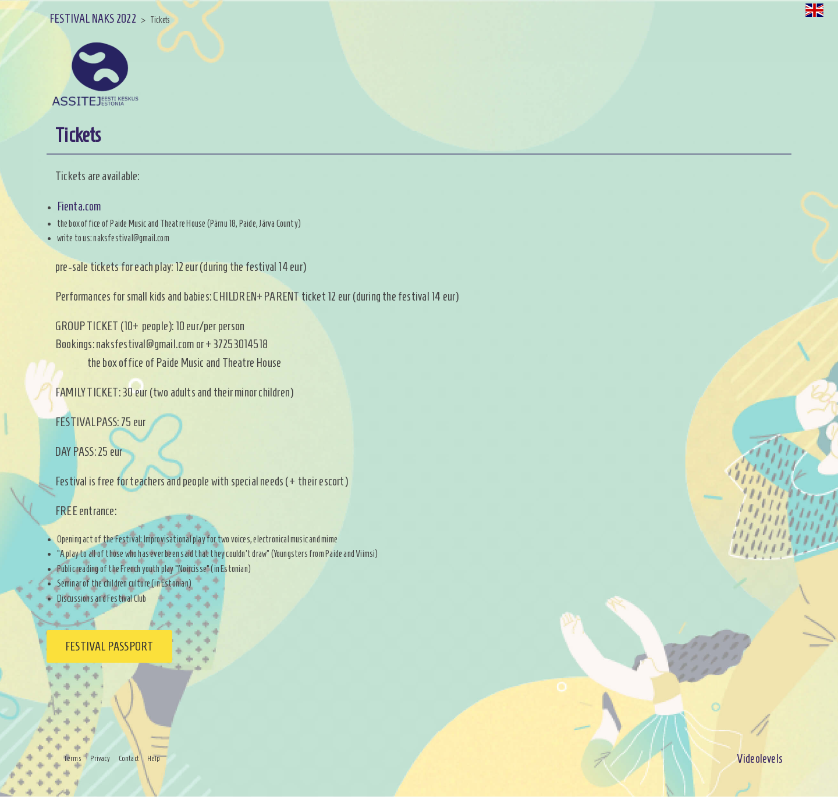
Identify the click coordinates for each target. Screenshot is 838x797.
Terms (72, 759)
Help (154, 759)
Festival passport (109, 646)
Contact (129, 759)
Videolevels (760, 758)
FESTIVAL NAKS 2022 (92, 18)
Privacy (100, 759)
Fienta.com (79, 206)
